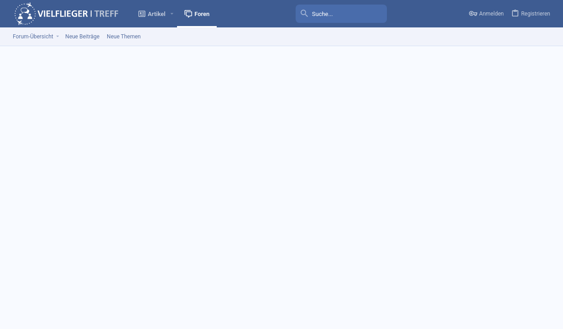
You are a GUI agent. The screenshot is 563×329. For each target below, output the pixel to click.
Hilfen (504, 293)
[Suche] (341, 14)
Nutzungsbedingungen (428, 293)
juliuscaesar (62, 154)
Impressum (381, 293)
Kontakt (352, 293)
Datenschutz (476, 293)
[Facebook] (549, 314)
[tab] (62, 132)
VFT (36, 293)
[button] (172, 14)
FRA (94, 162)
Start (522, 293)
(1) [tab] (25, 132)
